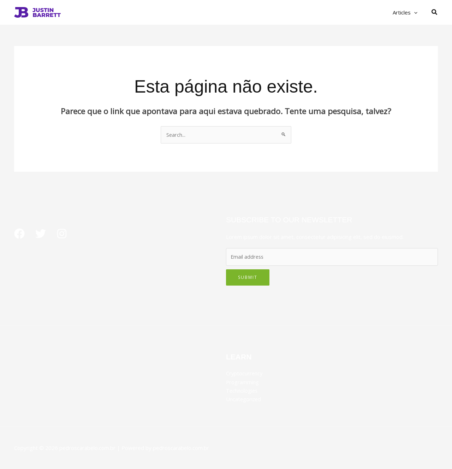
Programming (242, 382)
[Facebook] (19, 234)
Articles (406, 12)
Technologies (242, 390)
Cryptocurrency (244, 373)
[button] (415, 12)
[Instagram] (61, 234)
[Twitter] (40, 234)
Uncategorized (244, 399)
